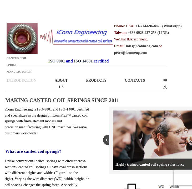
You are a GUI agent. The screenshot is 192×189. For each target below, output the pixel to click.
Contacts (135, 80)
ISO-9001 (44, 109)
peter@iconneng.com (130, 53)
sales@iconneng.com (141, 46)
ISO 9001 (56, 61)
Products (96, 80)
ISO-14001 (67, 109)
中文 (165, 83)
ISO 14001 (83, 61)
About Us (61, 83)
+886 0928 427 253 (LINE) (148, 33)
